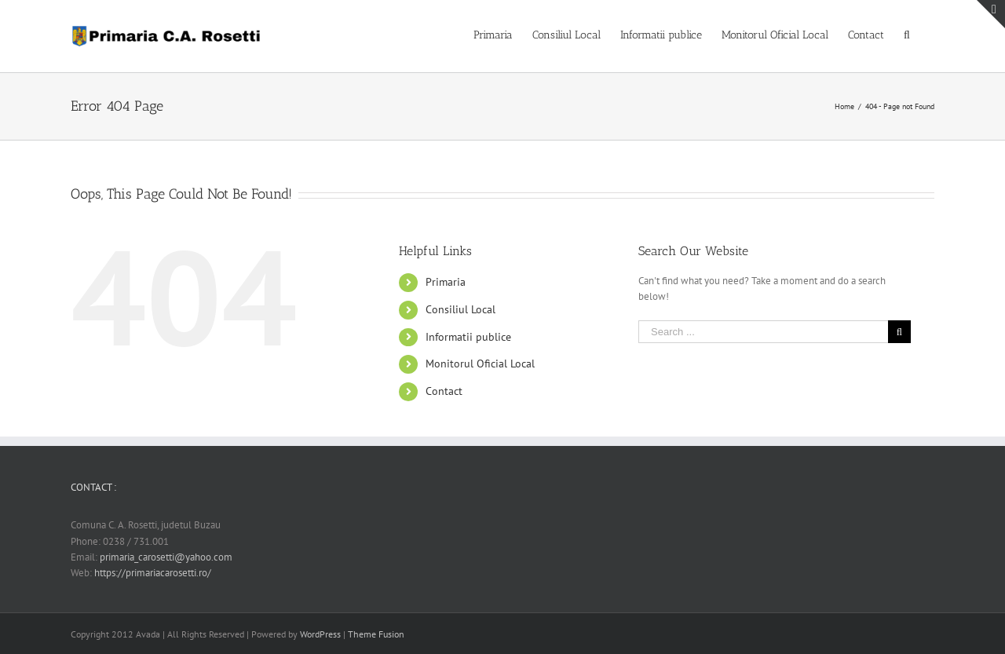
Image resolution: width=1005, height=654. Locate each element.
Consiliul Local (460, 309)
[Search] (909, 34)
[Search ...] (763, 331)
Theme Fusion (376, 634)
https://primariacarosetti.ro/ (152, 572)
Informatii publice (468, 337)
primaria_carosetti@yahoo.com (166, 557)
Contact (444, 391)
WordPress (320, 634)
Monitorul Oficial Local (480, 363)
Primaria (446, 282)
